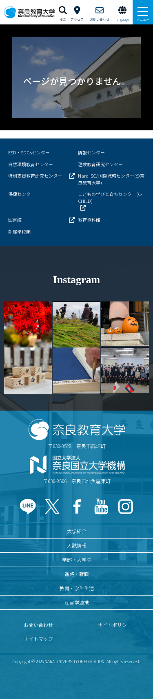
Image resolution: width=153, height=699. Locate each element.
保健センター (21, 194)
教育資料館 (89, 219)
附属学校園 (19, 232)
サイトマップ (38, 638)
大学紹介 (76, 531)
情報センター (91, 152)
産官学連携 (76, 602)
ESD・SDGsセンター (29, 152)
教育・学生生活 (77, 588)
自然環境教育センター (30, 164)
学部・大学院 (76, 559)
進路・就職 (76, 573)
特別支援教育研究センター (35, 175)
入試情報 (76, 545)
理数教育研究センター (100, 164)
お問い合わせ (38, 624)
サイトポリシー (115, 624)
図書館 (15, 219)
